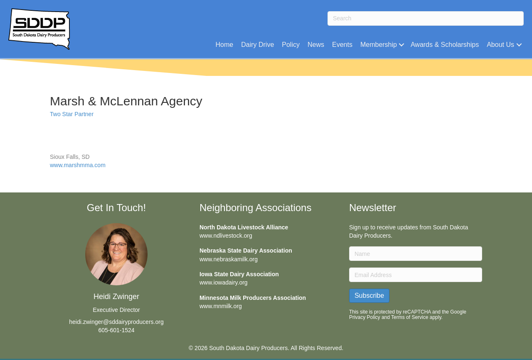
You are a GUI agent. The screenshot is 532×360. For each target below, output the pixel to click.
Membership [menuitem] (378, 44)
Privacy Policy (364, 317)
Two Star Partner (72, 114)
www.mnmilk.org (221, 306)
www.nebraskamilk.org (229, 259)
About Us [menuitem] (500, 44)
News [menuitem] (316, 44)
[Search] (426, 18)
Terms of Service (409, 317)
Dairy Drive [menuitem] (257, 44)
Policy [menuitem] (291, 44)
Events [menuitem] (342, 44)
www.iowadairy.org (224, 282)
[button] (401, 44)
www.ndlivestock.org (226, 235)
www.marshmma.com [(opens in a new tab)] (78, 165)
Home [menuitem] (224, 44)
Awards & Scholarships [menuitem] (445, 44)
